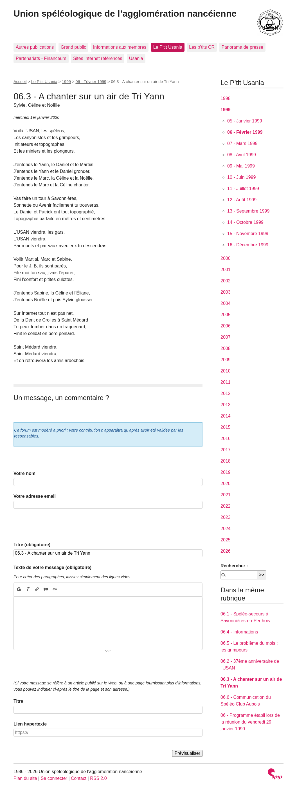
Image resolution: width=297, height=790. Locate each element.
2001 (225, 269)
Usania (136, 58)
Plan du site (25, 778)
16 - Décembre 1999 (247, 244)
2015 (225, 427)
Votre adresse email (35, 496)
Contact (78, 778)
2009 (225, 359)
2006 (225, 325)
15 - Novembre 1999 (247, 233)
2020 (225, 483)
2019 (225, 472)
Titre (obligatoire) (32, 544)
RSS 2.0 (98, 778)
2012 (225, 393)
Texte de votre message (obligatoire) (52, 567)
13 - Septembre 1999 (248, 211)
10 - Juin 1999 (241, 177)
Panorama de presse (242, 47)
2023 (225, 517)
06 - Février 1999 (90, 81)
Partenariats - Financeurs (41, 58)
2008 (225, 348)
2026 (225, 551)
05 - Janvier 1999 (244, 121)
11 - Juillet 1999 (243, 188)
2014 (225, 416)
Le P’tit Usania (167, 47)
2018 (225, 461)
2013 (225, 404)
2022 (225, 506)
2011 (225, 382)
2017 (225, 449)
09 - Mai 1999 (241, 166)
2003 (225, 292)
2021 (225, 494)
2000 (225, 258)
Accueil (20, 81)
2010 (225, 371)
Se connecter (54, 778)
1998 (225, 98)
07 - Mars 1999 (242, 143)
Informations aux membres (119, 47)
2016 (225, 438)
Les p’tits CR (202, 47)
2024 (225, 528)
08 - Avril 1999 (241, 154)
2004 (225, 303)
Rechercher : (234, 565)
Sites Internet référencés (97, 58)
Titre (18, 701)
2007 (225, 337)
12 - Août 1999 (241, 199)
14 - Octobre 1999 (245, 222)
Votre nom (24, 473)
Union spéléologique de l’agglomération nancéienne (125, 13)
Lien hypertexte (30, 724)
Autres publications (35, 47)
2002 (225, 280)
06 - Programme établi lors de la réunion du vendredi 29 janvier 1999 (250, 722)
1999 (66, 81)
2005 (225, 314)
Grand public (73, 47)
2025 (225, 539)
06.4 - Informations (239, 632)
